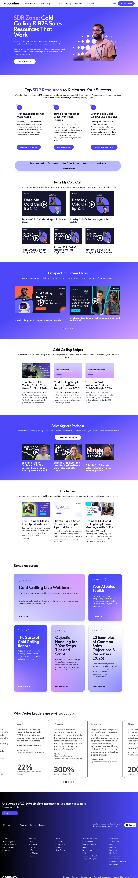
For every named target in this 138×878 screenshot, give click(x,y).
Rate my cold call (37, 163)
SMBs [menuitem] (31, 850)
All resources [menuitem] (114, 841)
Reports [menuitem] (112, 847)
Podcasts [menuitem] (113, 850)
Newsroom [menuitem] (42, 825)
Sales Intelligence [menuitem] (8, 841)
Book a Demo (126, 3)
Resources (79, 3)
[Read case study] (33, 749)
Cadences (101, 163)
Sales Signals (88, 163)
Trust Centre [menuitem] (60, 850)
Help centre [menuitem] (113, 864)
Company (91, 3)
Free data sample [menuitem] (89, 844)
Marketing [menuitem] (33, 844)
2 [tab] (65, 328)
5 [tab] (72, 328)
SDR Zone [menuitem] (113, 853)
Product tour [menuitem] (87, 850)
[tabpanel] (40, 304)
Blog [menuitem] (111, 844)
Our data (58, 3)
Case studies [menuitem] (114, 859)
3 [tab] (67, 328)
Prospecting (53, 163)
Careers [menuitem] (33, 825)
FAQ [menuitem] (84, 853)
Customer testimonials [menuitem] (118, 861)
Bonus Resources (68, 168)
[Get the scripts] (29, 147)
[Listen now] (64, 147)
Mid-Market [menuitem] (33, 853)
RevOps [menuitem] (32, 847)
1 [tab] (63, 328)
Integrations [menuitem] (6, 850)
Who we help (45, 3)
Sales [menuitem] (31, 841)
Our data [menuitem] (59, 841)
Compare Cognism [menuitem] (89, 859)
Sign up (132, 825)
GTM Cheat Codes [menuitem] (116, 856)
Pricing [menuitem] (85, 847)
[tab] (64, 782)
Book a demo (9, 813)
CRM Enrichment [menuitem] (8, 847)
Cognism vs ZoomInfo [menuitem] (90, 856)
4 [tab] (70, 328)
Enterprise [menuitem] (33, 856)
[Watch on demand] (104, 147)
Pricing (68, 3)
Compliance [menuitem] (60, 844)
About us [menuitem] (23, 825)
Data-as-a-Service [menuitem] (9, 844)
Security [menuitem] (59, 847)
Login (114, 3)
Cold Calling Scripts (70, 163)
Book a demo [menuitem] (87, 841)
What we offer (30, 3)
